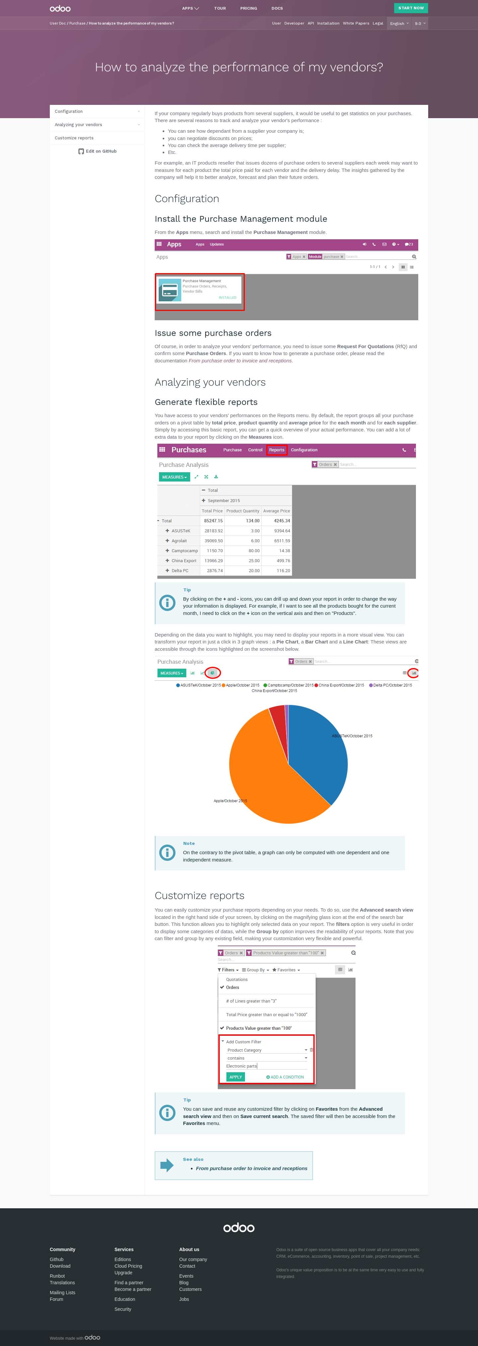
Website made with (75, 1338)
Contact (187, 1266)
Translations (62, 1282)
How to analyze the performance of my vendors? (131, 23)
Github (56, 1259)
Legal (378, 23)
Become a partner (133, 1289)
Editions (123, 1259)
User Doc (58, 23)
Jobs (184, 1299)
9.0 (419, 23)
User (276, 23)
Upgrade (123, 1272)
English (398, 23)
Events (186, 1276)
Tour (220, 8)
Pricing (248, 8)
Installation (328, 23)
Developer (294, 23)
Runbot (57, 1276)
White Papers (356, 23)
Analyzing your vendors (78, 124)
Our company (193, 1259)
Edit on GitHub (101, 151)
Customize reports (74, 137)
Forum (56, 1299)
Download (60, 1266)
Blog (184, 1282)
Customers (190, 1289)
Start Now (411, 8)
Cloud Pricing (128, 1266)
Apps (187, 8)
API (311, 23)
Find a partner (129, 1282)
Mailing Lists (62, 1292)
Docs (277, 8)
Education (125, 1299)
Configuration (69, 111)
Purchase (77, 23)
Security (123, 1309)
